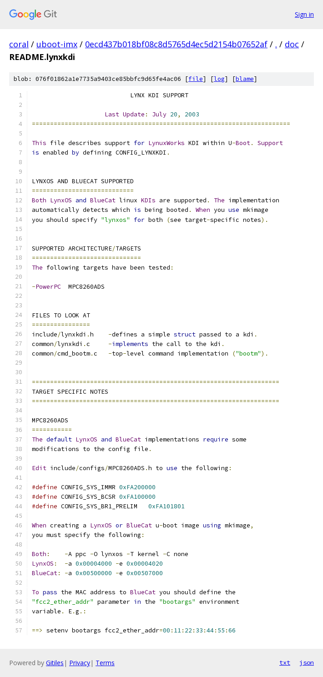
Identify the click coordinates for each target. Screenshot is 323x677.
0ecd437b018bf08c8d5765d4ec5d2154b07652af (176, 44)
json (306, 662)
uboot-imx (56, 44)
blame (245, 79)
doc (292, 44)
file (195, 79)
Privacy (79, 662)
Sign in (304, 14)
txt (284, 662)
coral (19, 44)
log (219, 79)
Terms (105, 662)
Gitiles (55, 662)
